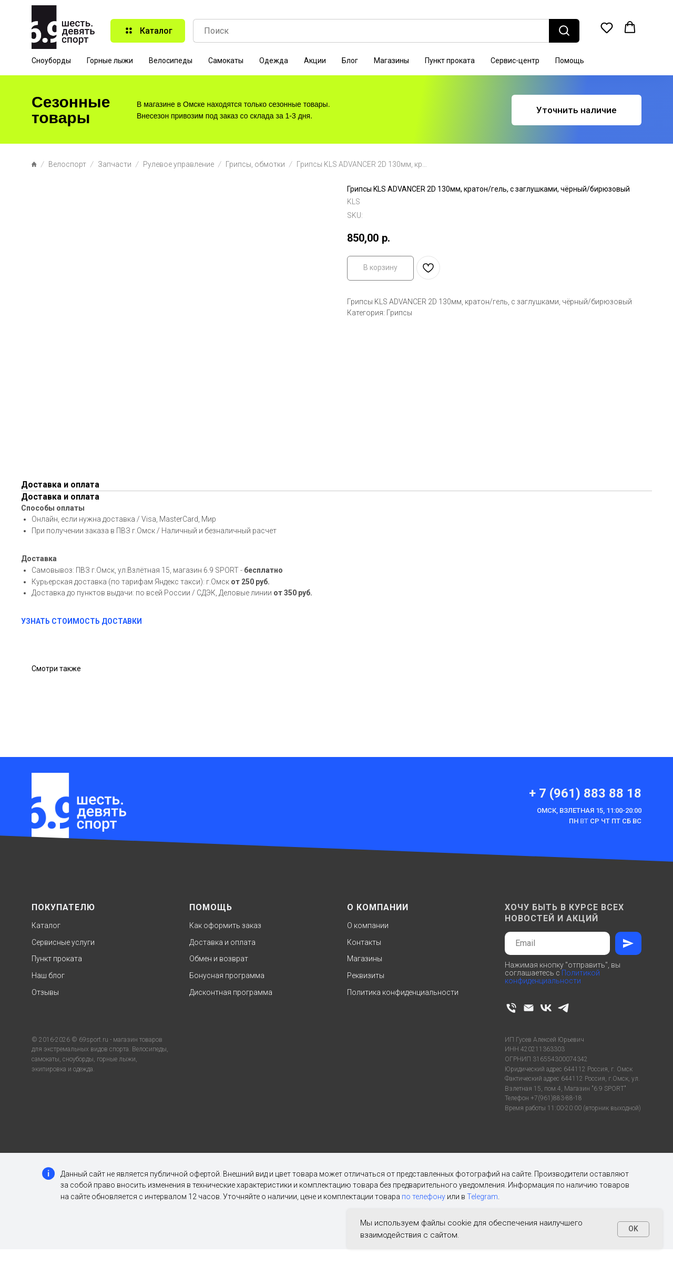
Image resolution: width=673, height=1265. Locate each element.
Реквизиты (365, 975)
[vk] (546, 1007)
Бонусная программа (226, 975)
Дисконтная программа (230, 992)
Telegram (482, 1196)
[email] (528, 1007)
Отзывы (45, 992)
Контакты (364, 942)
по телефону (423, 1196)
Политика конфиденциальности (402, 992)
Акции (315, 60)
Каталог (46, 925)
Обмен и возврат (218, 958)
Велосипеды (170, 60)
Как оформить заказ (225, 925)
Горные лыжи (110, 60)
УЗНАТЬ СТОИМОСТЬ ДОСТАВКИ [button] (81, 621)
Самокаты (225, 60)
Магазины (391, 60)
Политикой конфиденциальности (552, 977)
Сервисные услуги (63, 942)
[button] (606, 27)
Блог (350, 60)
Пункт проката (450, 60)
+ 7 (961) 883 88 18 (585, 793)
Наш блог (48, 975)
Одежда (273, 60)
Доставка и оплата (222, 942)
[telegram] (563, 1007)
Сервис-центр (515, 60)
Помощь (569, 60)
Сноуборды (51, 60)
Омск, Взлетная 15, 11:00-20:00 (589, 810)
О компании (368, 925)
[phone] (511, 1007)
